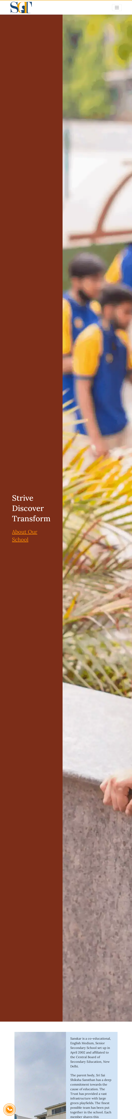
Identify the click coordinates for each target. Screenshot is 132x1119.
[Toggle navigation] (117, 7)
